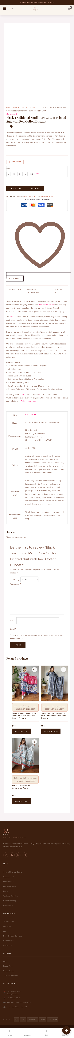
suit (40, 394)
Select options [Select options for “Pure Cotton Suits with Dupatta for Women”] (22, 801)
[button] (12, 9)
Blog (5, 931)
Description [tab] (15, 289)
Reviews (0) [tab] (58, 291)
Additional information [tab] (33, 291)
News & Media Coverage (12, 936)
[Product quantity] (20, 183)
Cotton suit (34, 108)
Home (8, 108)
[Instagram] (5, 854)
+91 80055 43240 (13, 998)
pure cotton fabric (46, 304)
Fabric (5, 891)
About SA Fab (8, 922)
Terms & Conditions (10, 975)
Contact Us (7, 945)
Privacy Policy (8, 971)
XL (32, 414)
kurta (12, 316)
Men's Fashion (8, 881)
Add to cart (16, 188)
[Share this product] (34, 669)
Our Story (7, 926)
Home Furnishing (9, 901)
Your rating (15, 579)
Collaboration (8, 941)
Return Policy (8, 966)
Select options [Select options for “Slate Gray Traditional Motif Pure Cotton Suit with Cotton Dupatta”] (51, 731)
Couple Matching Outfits (12, 872)
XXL (35, 414)
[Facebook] (12, 854)
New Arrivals (8, 905)
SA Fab (23, 394)
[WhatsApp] (24, 854)
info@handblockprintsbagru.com (19, 1002)
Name (13, 620)
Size (8, 168)
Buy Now (35, 188)
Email (13, 629)
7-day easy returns (28, 401)
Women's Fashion (20, 108)
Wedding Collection (10, 896)
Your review (15, 584)
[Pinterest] (18, 854)
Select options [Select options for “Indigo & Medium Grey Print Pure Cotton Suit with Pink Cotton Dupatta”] (22, 731)
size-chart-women (47, 196)
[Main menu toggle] (4, 8)
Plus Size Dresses (9, 886)
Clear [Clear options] (37, 173)
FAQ (4, 961)
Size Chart (15, 162)
